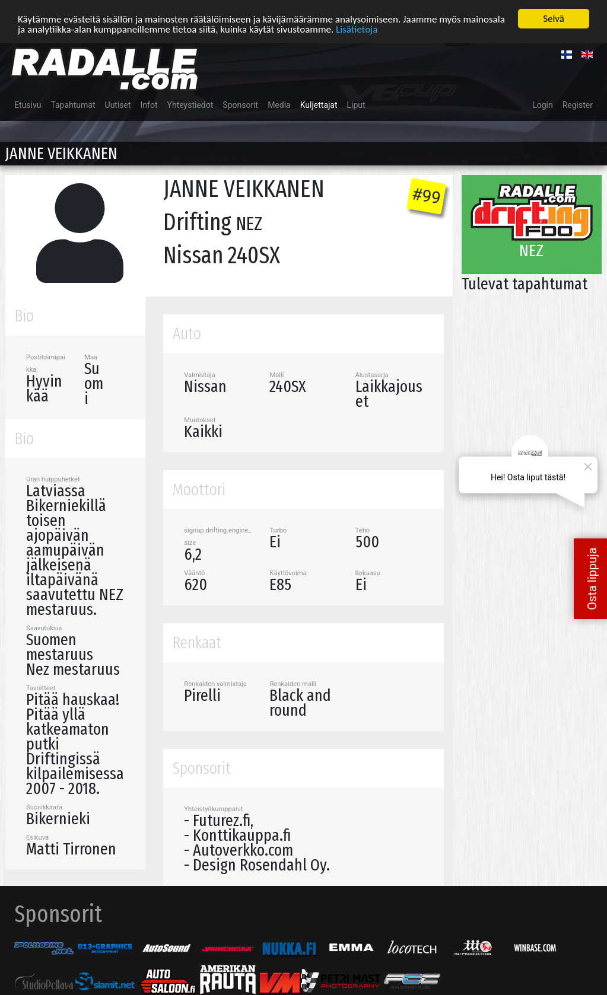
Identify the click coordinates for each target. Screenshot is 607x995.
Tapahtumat (72, 104)
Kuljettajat (319, 104)
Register (577, 104)
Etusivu (27, 104)
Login (542, 104)
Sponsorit (240, 104)
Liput (356, 104)
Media (279, 104)
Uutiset (118, 104)
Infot (149, 104)
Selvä (553, 17)
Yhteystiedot (190, 104)
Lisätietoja (356, 27)
